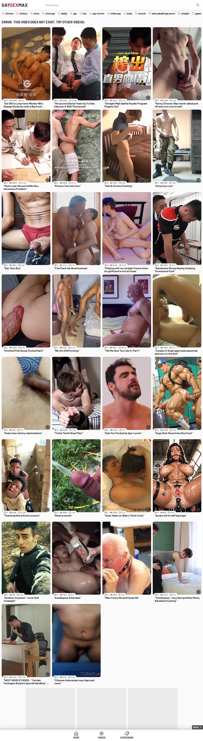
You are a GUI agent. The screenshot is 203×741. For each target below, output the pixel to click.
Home (76, 737)
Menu (196, 727)
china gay (50, 13)
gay (75, 13)
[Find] (198, 5)
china (36, 13)
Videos (101, 737)
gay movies (98, 13)
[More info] (47, 98)
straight (185, 13)
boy (85, 13)
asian (129, 13)
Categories (126, 737)
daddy (64, 13)
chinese (9, 13)
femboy (23, 13)
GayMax (15, 5)
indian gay (115, 13)
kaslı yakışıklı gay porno (163, 13)
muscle (142, 13)
